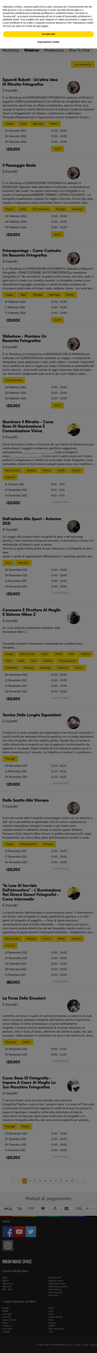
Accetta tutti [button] (48, 34)
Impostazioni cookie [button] (49, 42)
